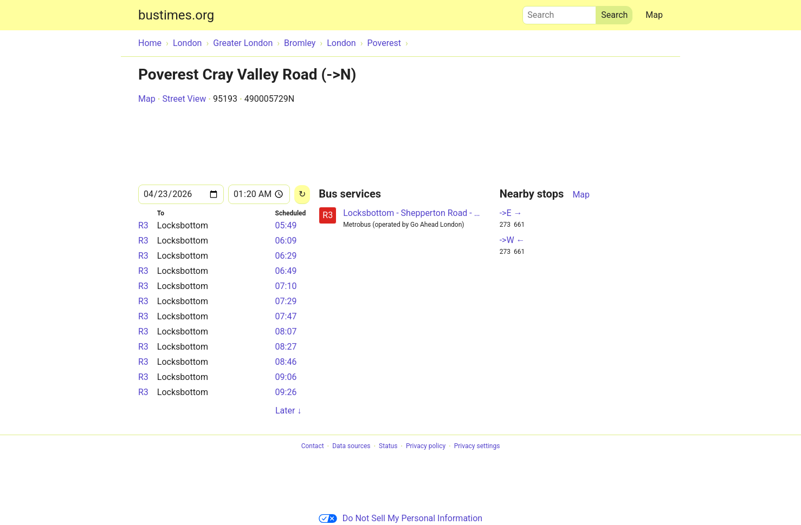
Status (388, 446)
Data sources (351, 446)
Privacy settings (477, 446)
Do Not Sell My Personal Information (400, 518)
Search (559, 12)
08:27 (286, 347)
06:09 (286, 240)
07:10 (286, 286)
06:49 (286, 271)
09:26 (286, 392)
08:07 (286, 331)
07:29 (286, 301)
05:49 (286, 225)
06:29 (286, 256)
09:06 (286, 377)
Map (654, 15)
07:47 (286, 316)
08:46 (286, 362)
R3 (143, 225)
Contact (312, 446)
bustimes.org (176, 15)
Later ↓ (288, 410)
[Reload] (302, 194)
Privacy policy (425, 446)
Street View (184, 99)
